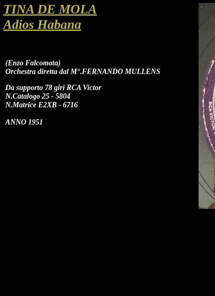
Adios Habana (42, 24)
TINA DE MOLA (50, 9)
